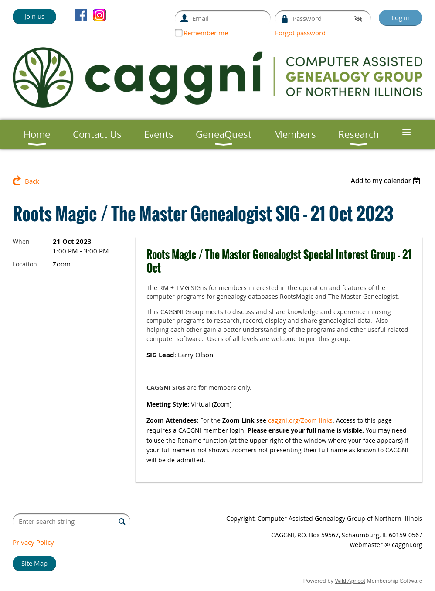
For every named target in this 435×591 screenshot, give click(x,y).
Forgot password (300, 32)
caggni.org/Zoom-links (300, 420)
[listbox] (386, 180)
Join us (34, 16)
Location (25, 264)
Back (32, 181)
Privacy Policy (33, 542)
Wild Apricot (350, 580)
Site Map (34, 563)
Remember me (206, 32)
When (21, 241)
